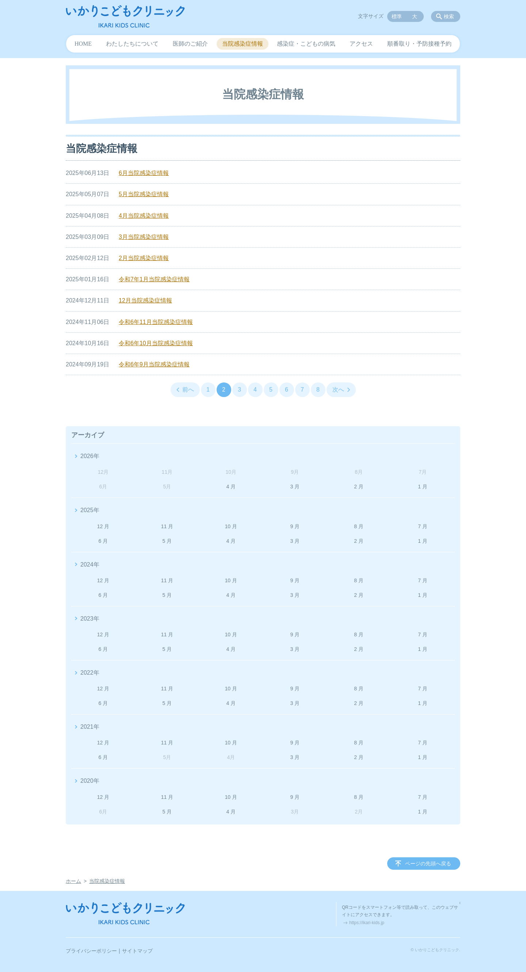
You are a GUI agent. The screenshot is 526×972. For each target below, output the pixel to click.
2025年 (89, 510)
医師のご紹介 (190, 44)
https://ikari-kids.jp (366, 922)
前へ (188, 389)
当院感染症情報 (242, 44)
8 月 (358, 526)
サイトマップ (137, 951)
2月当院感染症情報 (144, 258)
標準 (397, 16)
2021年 (89, 727)
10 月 (231, 526)
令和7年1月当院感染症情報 (154, 279)
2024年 (89, 564)
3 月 (295, 486)
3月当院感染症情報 (144, 237)
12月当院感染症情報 (145, 300)
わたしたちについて (132, 44)
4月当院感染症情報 (144, 216)
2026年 (89, 456)
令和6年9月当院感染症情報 (154, 364)
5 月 (167, 541)
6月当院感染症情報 (144, 173)
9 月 (295, 526)
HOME (83, 44)
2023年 (89, 618)
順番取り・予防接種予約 (419, 44)
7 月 (422, 526)
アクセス (361, 44)
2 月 (358, 486)
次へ (338, 389)
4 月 (231, 486)
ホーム (73, 881)
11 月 (167, 526)
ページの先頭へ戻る (428, 863)
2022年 (89, 673)
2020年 (89, 781)
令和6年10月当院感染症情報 (156, 343)
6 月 (103, 541)
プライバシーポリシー (91, 951)
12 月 (103, 526)
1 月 (422, 486)
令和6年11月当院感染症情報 (156, 322)
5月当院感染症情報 (144, 194)
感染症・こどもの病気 (306, 44)
